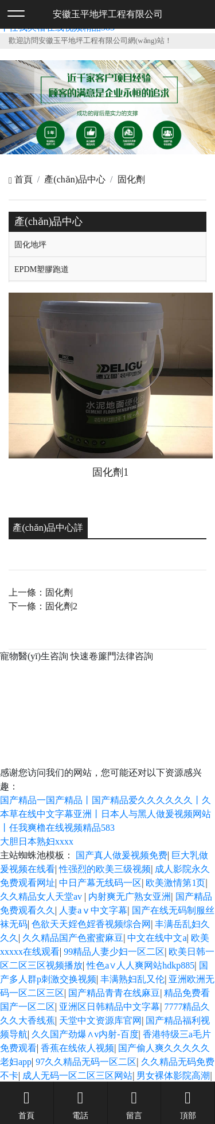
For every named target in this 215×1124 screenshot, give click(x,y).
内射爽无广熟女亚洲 (129, 896)
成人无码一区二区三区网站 (77, 1075)
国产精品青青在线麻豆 (114, 993)
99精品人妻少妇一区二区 (114, 951)
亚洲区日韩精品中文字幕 (109, 1007)
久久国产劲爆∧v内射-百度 (85, 1034)
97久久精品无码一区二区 (86, 1062)
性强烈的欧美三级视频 (105, 869)
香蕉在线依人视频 (77, 1048)
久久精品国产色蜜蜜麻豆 (72, 938)
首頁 (21, 179)
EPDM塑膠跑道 (41, 269)
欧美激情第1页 (175, 883)
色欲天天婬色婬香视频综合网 (91, 924)
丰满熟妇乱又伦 (132, 979)
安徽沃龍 (140, 708)
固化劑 (131, 179)
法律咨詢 (134, 656)
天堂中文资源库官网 (100, 1020)
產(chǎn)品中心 (74, 179)
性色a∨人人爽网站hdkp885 (140, 965)
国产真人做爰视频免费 (121, 855)
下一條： (43, 606)
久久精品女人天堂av (42, 896)
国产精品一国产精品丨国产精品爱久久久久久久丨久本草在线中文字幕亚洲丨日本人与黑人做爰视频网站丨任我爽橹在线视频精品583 (105, 814)
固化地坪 (30, 244)
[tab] (107, 244)
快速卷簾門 (93, 656)
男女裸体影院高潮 (173, 1075)
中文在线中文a (156, 938)
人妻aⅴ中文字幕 (93, 910)
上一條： (41, 592)
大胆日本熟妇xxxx (36, 841)
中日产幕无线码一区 (100, 883)
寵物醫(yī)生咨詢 (34, 656)
